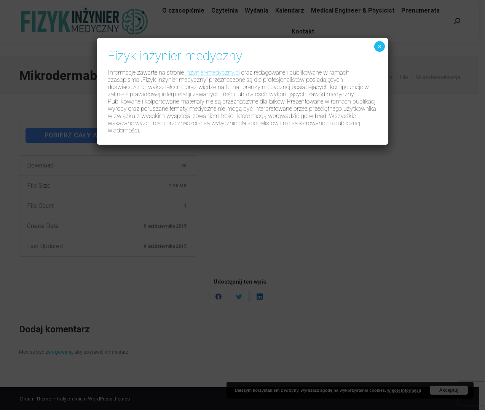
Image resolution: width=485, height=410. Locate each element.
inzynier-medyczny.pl (212, 72)
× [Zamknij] (380, 46)
